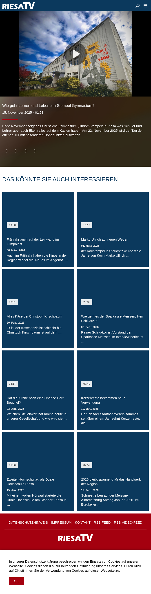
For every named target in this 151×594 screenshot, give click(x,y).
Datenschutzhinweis (28, 522)
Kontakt (83, 522)
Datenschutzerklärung (41, 561)
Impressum (61, 522)
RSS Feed (102, 522)
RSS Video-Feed (128, 522)
